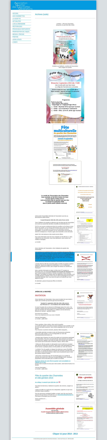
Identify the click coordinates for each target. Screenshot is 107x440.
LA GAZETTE (17, 18)
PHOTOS (15, 37)
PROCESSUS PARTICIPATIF (21, 29)
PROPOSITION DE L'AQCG (21, 31)
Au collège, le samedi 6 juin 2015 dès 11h (46, 382)
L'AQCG (15, 42)
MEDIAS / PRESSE (18, 34)
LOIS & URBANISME (19, 24)
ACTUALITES (17, 21)
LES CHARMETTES (19, 16)
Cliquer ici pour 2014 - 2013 (65, 434)
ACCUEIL (15, 13)
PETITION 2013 (17, 26)
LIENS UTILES (17, 39)
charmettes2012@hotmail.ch (65, 395)
